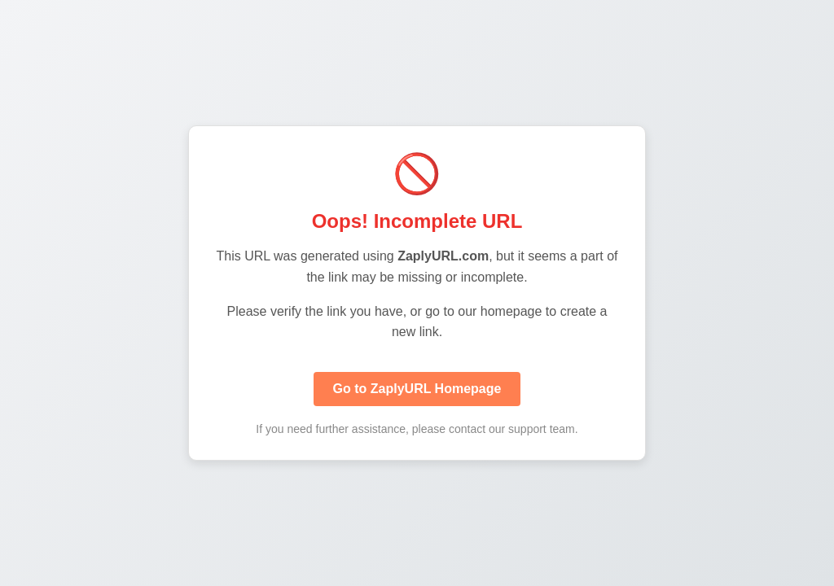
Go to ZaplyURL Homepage (417, 389)
